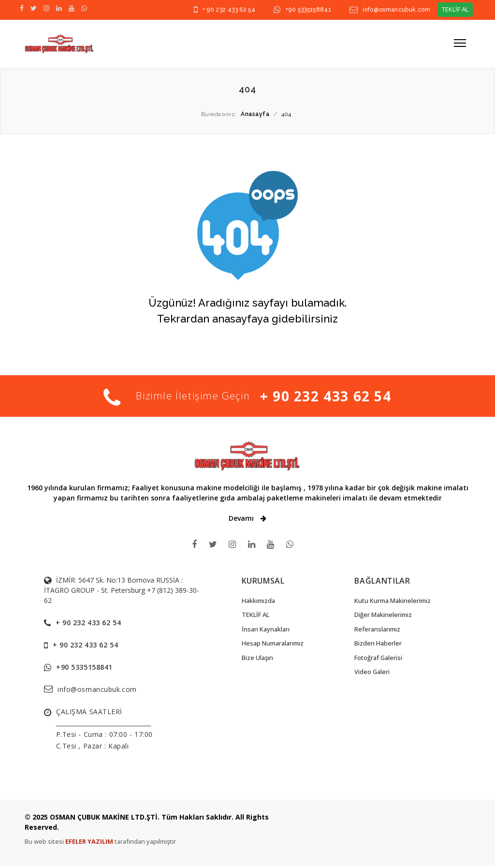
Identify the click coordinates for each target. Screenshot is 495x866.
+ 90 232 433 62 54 (229, 9)
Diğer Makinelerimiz (383, 614)
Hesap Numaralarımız (273, 643)
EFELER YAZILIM (90, 841)
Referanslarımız (377, 629)
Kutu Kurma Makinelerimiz (392, 600)
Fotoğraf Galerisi (378, 657)
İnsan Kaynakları (266, 629)
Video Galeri (372, 671)
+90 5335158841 (308, 9)
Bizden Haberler (378, 643)
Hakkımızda (258, 600)
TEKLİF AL (455, 9)
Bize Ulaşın (257, 657)
